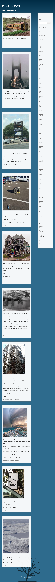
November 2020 (41, 115)
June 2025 (40, 55)
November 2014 (41, 198)
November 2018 (41, 146)
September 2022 (41, 88)
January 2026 (40, 46)
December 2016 (41, 169)
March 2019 (40, 141)
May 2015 (40, 192)
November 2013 (41, 210)
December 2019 (41, 129)
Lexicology (40, 231)
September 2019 (41, 133)
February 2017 (40, 166)
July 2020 (40, 120)
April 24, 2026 (40, 31)
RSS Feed (40, 243)
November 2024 (41, 64)
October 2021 (40, 101)
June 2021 (40, 106)
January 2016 (40, 183)
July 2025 (40, 54)
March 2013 (40, 216)
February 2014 (40, 207)
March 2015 (40, 193)
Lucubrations (11, 167)
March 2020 (40, 125)
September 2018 (41, 148)
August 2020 (40, 119)
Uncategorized (40, 236)
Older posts (5, 571)
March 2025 (40, 59)
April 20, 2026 (41, 34)
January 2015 (40, 196)
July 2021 (40, 105)
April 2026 (40, 42)
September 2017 (41, 161)
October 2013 (40, 211)
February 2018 (40, 157)
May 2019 (40, 138)
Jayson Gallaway (11, 6)
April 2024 (40, 73)
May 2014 (40, 206)
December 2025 (41, 47)
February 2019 (40, 142)
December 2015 (41, 184)
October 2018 (40, 147)
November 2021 (41, 100)
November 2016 (41, 170)
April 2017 (40, 164)
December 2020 (41, 114)
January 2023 (40, 83)
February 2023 (40, 82)
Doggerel (40, 230)
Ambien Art (40, 226)
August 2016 (40, 174)
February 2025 (40, 60)
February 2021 (40, 111)
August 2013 (40, 212)
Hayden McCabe (29, 577)
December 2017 (41, 160)
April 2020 (40, 124)
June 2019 (40, 137)
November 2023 (41, 79)
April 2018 (40, 155)
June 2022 (40, 92)
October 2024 (40, 65)
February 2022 (41, 96)
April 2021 (40, 109)
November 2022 (41, 86)
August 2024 (40, 68)
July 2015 (40, 189)
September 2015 (41, 187)
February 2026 (41, 45)
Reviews (40, 235)
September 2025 (41, 51)
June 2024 (40, 70)
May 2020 (40, 123)
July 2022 (40, 91)
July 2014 (40, 203)
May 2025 (40, 56)
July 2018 (40, 151)
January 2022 (40, 97)
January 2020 (40, 128)
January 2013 (40, 219)
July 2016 (40, 175)
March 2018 (40, 156)
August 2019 (40, 134)
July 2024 (40, 69)
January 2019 (40, 143)
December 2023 (41, 78)
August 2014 (40, 202)
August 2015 (40, 188)
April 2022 (40, 93)
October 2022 (40, 87)
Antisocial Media (41, 227)
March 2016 (40, 180)
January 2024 (40, 77)
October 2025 (40, 50)
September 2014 (41, 201)
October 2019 (40, 132)
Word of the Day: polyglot (42, 35)
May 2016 (40, 178)
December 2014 (41, 197)
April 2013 (40, 215)
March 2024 (40, 74)
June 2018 (40, 152)
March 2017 (40, 165)
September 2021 (41, 102)
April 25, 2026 (40, 30)
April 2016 (40, 179)
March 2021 (40, 110)
